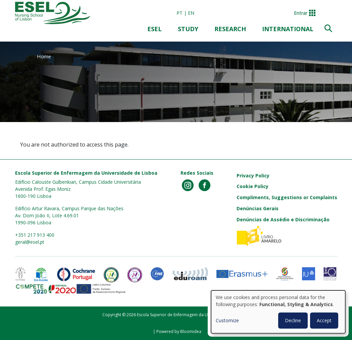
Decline (293, 320)
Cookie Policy (252, 186)
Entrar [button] (300, 13)
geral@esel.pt (29, 242)
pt (180, 13)
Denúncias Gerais (258, 208)
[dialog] (278, 311)
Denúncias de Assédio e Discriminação (283, 219)
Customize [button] (227, 320)
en (191, 13)
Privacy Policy (253, 175)
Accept (324, 320)
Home (44, 56)
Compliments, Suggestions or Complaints (287, 197)
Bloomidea (190, 331)
